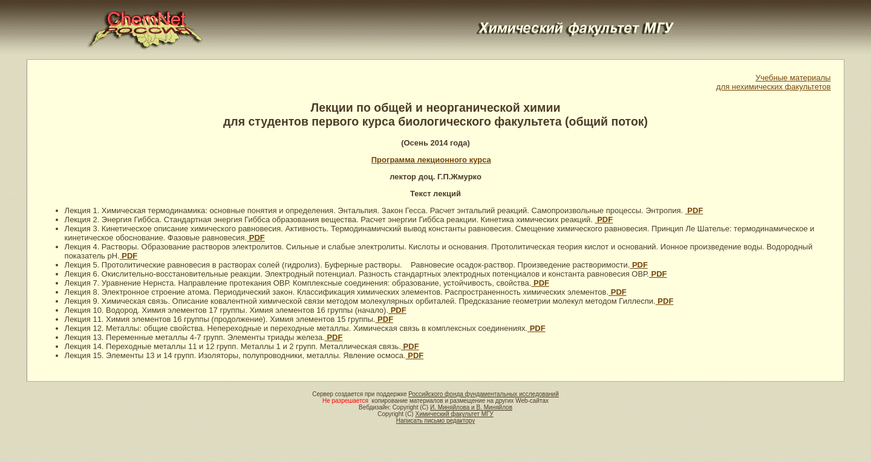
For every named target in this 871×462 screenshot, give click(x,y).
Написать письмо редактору (435, 420)
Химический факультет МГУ (454, 414)
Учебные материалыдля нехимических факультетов (773, 82)
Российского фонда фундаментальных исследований (483, 394)
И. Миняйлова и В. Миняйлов (471, 407)
